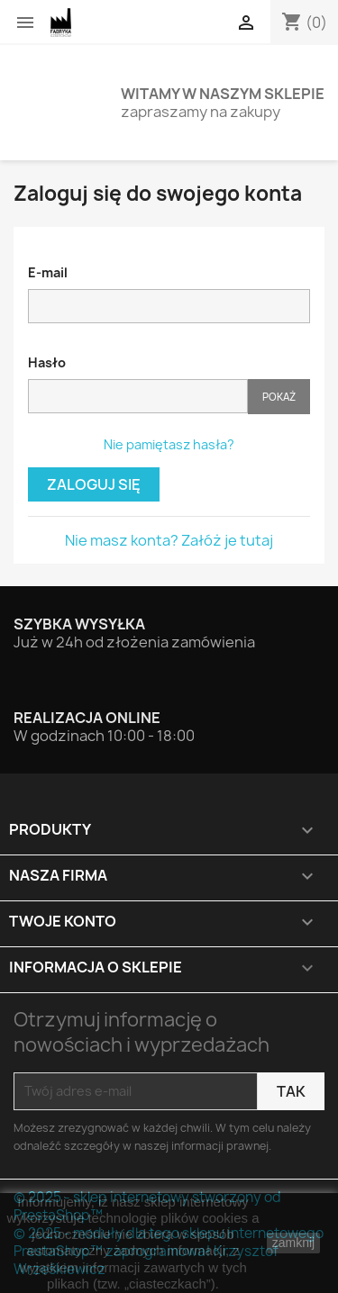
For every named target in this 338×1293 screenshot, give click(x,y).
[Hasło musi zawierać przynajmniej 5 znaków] (138, 396)
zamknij (293, 1242)
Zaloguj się (94, 484)
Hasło (47, 362)
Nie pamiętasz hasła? (169, 444)
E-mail (48, 272)
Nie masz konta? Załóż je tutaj (169, 540)
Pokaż (279, 396)
